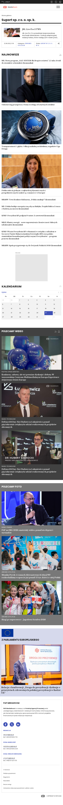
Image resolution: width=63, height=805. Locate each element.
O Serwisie (6, 770)
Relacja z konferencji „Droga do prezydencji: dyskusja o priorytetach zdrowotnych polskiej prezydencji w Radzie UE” (31, 690)
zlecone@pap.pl (8, 735)
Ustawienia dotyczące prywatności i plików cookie (18, 788)
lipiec (4, 292)
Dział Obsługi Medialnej (12, 754)
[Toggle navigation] (58, 7)
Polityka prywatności (9, 773)
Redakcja (7, 730)
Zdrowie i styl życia (25, 44)
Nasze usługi (7, 784)
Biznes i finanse (7, 527)
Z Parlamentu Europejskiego (20, 639)
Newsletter (6, 781)
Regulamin (6, 777)
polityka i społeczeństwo (10, 372)
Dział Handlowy (9, 742)
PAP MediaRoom (11, 703)
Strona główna (6, 15)
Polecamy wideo (12, 331)
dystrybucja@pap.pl (10, 746)
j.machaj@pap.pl (9, 758)
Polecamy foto (12, 486)
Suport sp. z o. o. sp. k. (44, 44)
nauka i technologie (8, 419)
